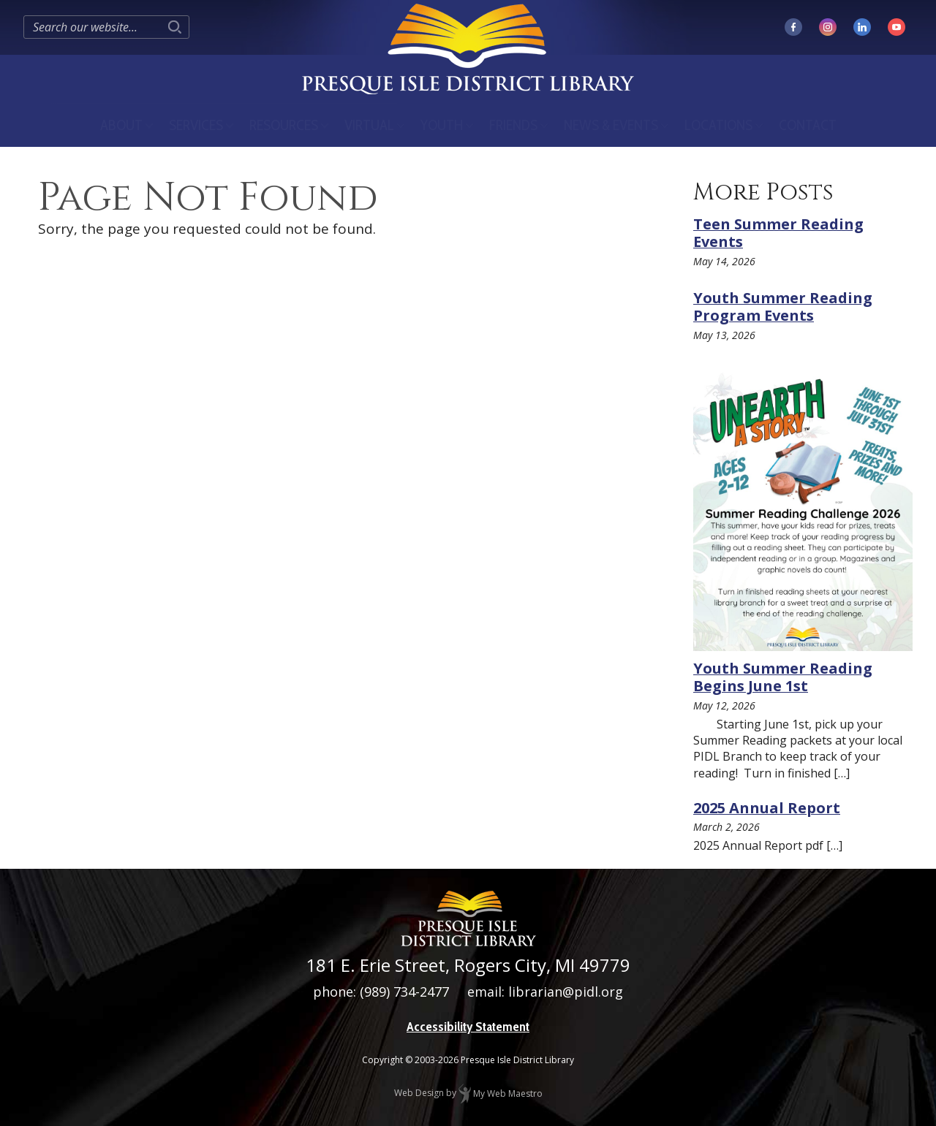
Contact (808, 125)
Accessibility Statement (468, 1027)
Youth (441, 125)
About (121, 125)
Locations (718, 125)
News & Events (611, 125)
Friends (513, 125)
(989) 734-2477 (404, 991)
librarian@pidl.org (565, 991)
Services (196, 125)
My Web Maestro (500, 1093)
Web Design (419, 1093)
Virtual (369, 125)
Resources (283, 125)
